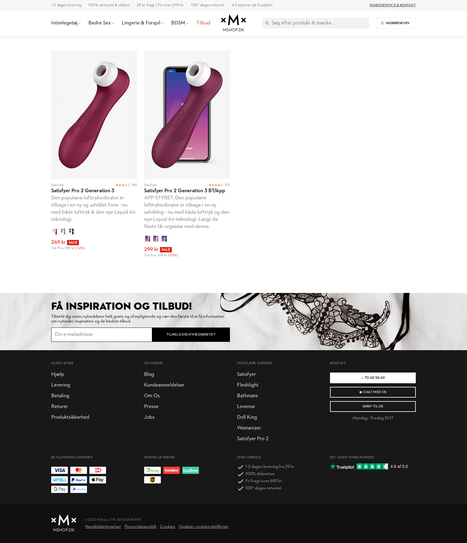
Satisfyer (246, 374)
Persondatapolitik (140, 527)
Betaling (60, 395)
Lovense (246, 406)
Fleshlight (248, 385)
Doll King (247, 417)
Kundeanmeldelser (164, 385)
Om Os (152, 395)
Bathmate (247, 395)
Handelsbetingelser (103, 527)
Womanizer (249, 428)
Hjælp (57, 374)
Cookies (167, 527)
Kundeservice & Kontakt (393, 5)
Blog (149, 374)
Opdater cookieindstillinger (204, 527)
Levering (60, 385)
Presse (151, 406)
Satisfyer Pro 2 (252, 438)
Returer (59, 406)
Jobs (149, 417)
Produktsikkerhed (70, 417)
